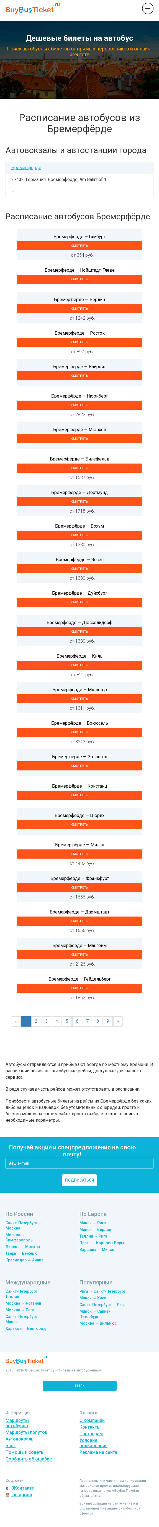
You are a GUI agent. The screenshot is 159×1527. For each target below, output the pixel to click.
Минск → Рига (93, 1223)
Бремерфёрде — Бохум (79, 526)
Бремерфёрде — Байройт (79, 366)
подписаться (79, 1180)
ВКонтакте (22, 1488)
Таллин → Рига (93, 1236)
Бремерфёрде (26, 167)
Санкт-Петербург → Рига (102, 1304)
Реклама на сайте (98, 1452)
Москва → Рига (20, 1310)
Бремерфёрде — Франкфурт (79, 878)
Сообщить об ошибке (29, 1459)
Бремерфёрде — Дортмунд (79, 492)
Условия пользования (93, 1443)
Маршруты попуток (26, 1432)
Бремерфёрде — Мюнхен (79, 429)
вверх (79, 1386)
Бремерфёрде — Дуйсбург (79, 593)
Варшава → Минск (97, 1249)
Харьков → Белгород (26, 1328)
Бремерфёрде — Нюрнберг (79, 396)
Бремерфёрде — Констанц (79, 786)
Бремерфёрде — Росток (80, 333)
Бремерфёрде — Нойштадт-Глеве (80, 270)
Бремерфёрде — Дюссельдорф (79, 622)
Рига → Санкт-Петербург (102, 1291)
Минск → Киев (93, 1298)
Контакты (90, 1427)
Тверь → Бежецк (21, 1253)
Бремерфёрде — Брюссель (79, 723)
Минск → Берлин (95, 1229)
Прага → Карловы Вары (102, 1243)
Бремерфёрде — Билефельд (79, 459)
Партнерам (91, 1433)
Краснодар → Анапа (24, 1260)
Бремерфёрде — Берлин (79, 299)
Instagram (21, 1494)
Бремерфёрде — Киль (79, 656)
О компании (92, 1420)
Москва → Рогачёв (23, 1303)
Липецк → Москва (23, 1246)
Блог (11, 1445)
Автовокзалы (20, 1439)
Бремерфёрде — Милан (79, 845)
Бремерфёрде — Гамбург (79, 236)
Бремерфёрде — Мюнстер (79, 689)
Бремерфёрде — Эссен (80, 559)
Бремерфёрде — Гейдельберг (79, 979)
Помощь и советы (25, 1452)
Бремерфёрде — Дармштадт (79, 912)
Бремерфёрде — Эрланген (79, 756)
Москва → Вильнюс (98, 1323)
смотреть (79, 246)
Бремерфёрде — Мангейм (79, 945)
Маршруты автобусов (17, 1423)
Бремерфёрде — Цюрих (79, 815)
